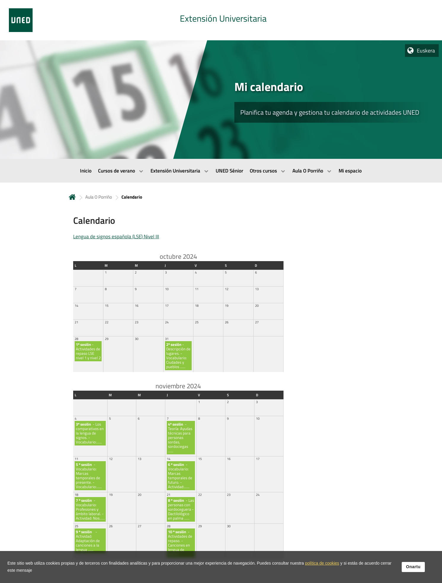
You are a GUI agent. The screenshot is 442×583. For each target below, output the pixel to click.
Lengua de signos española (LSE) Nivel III (116, 236)
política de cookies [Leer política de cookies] (322, 564)
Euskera (426, 51)
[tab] (221, 20)
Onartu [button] (413, 568)
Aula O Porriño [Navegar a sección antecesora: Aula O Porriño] (98, 197)
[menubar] (221, 171)
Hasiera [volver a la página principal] (72, 196)
